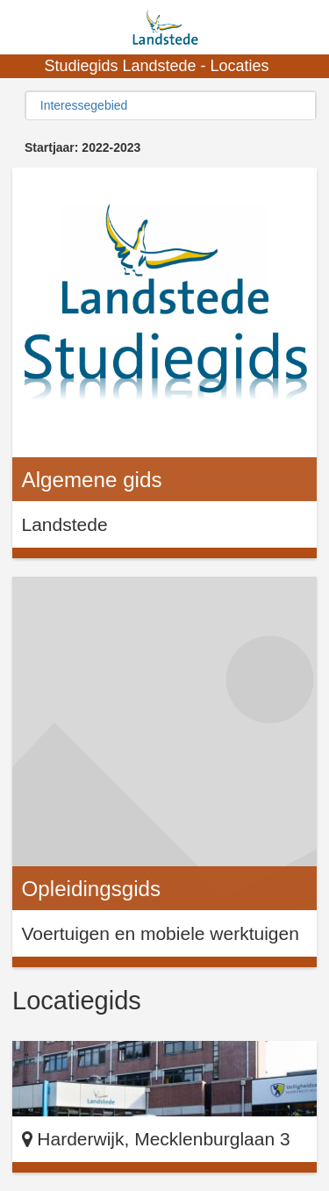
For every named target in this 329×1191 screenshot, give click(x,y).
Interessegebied (84, 105)
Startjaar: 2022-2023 (82, 147)
